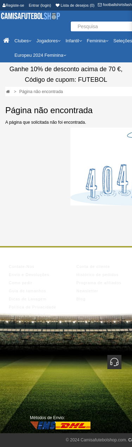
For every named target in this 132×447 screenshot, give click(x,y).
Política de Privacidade (32, 307)
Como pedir (20, 283)
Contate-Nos (21, 266)
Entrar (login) (40, 5)
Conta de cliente (93, 266)
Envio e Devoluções (29, 275)
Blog (81, 299)
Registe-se (13, 5)
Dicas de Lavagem (27, 299)
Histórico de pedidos (97, 275)
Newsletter (87, 291)
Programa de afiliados (98, 283)
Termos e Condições (29, 315)
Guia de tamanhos (27, 291)
